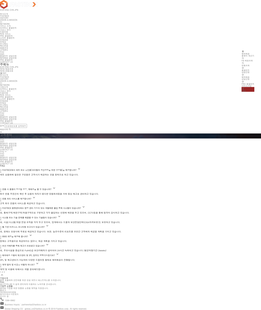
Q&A (3, 72)
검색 (2, 125)
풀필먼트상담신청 (246, 70)
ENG (7, 66)
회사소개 (4, 13)
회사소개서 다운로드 (9, 294)
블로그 (3, 290)
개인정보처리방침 (8, 292)
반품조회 (246, 64)
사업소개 (4, 86)
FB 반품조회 (6, 70)
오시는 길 (4, 296)
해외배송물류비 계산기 (248, 53)
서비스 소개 (5, 25)
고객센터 (4, 49)
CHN (12, 66)
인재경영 (4, 39)
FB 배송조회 (6, 68)
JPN (16, 66)
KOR (2, 66)
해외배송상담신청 (246, 76)
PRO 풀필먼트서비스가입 (248, 83)
